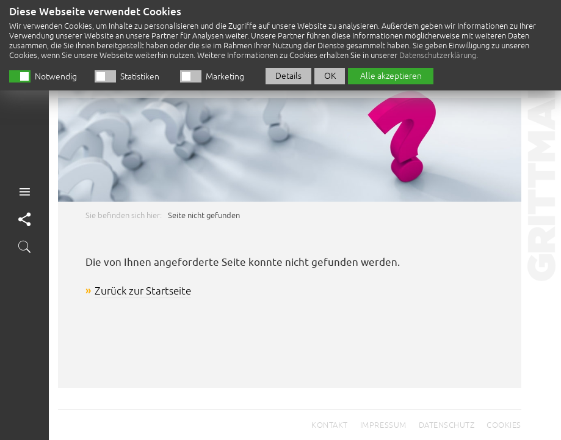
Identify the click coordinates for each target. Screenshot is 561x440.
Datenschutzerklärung (437, 51)
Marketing (225, 72)
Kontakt (329, 425)
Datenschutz (447, 425)
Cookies (504, 425)
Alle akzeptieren (391, 71)
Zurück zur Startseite (143, 291)
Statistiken (139, 72)
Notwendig (56, 72)
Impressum (383, 425)
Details (288, 71)
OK (330, 71)
